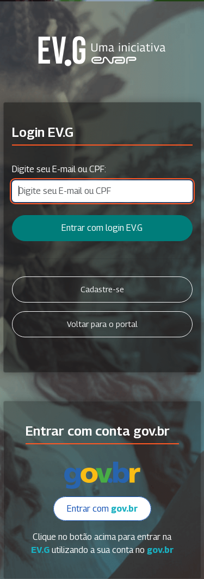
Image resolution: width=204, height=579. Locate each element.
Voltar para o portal (102, 324)
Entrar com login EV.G (102, 228)
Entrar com (102, 509)
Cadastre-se (102, 289)
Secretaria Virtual (102, 51)
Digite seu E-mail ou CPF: (59, 169)
